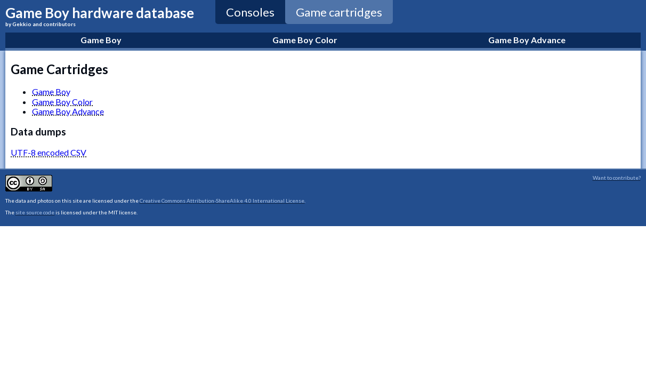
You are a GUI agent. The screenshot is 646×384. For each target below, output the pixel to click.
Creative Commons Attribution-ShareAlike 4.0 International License (222, 200)
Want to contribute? (617, 177)
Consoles (250, 12)
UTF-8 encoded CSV (48, 152)
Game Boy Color (62, 102)
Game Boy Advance (68, 111)
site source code (34, 212)
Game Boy (51, 91)
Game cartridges (339, 12)
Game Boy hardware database (99, 15)
